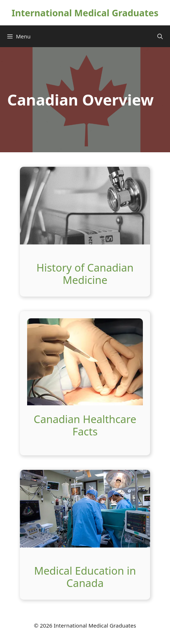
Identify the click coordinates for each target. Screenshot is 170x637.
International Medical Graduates (85, 13)
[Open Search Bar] (160, 36)
